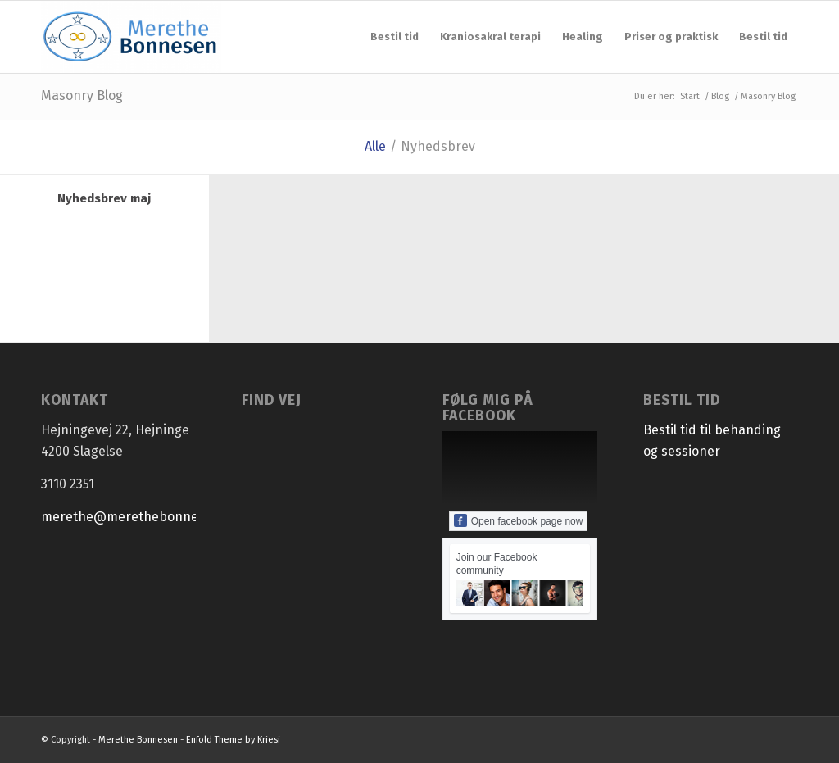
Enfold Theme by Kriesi (233, 739)
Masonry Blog (82, 95)
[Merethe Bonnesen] (131, 37)
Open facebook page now (518, 520)
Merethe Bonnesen (138, 739)
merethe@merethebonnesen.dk (140, 517)
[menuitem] (394, 37)
